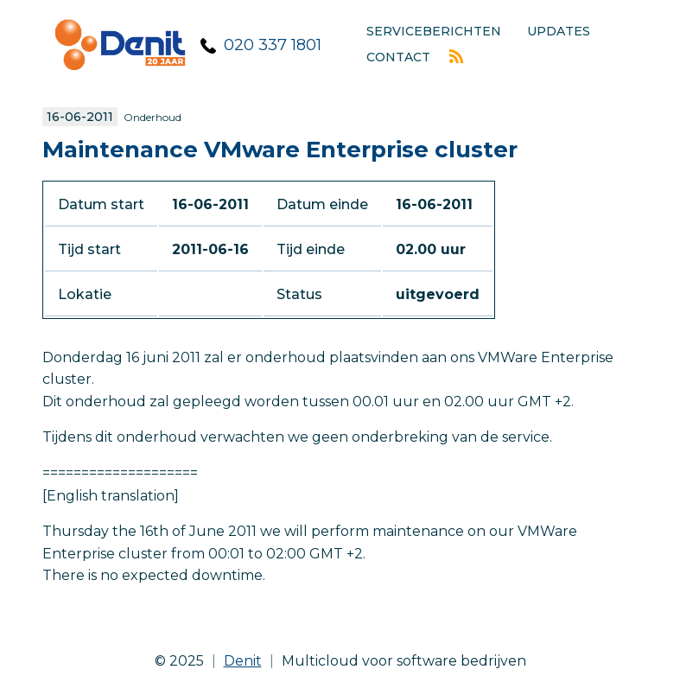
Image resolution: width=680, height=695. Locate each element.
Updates (558, 31)
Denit (243, 661)
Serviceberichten (433, 31)
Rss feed (456, 56)
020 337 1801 (272, 44)
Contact (398, 57)
